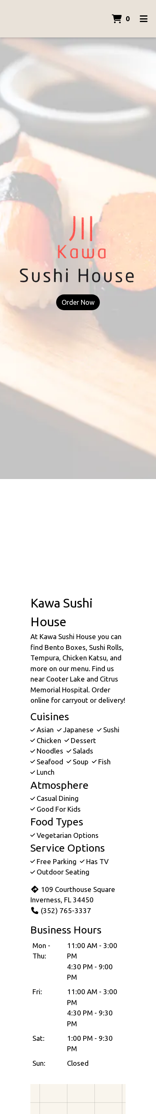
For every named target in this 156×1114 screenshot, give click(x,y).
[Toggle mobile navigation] (144, 18)
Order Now (78, 302)
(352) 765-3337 (60, 910)
